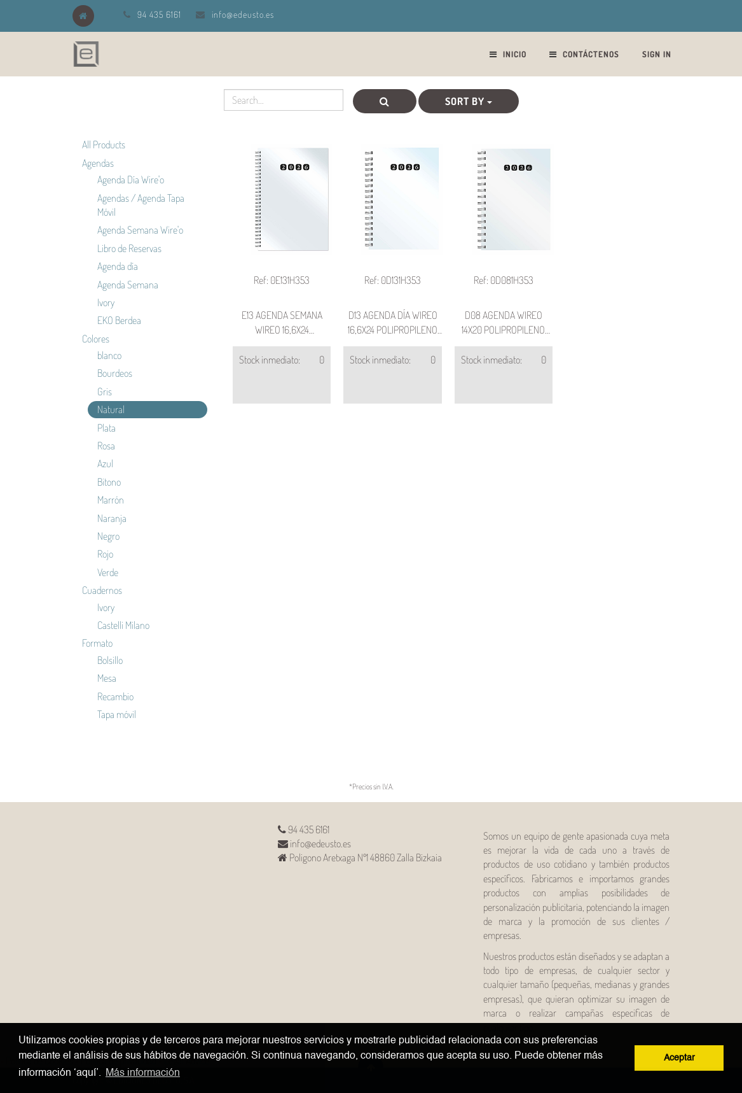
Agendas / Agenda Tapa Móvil (140, 205)
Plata (106, 427)
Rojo (105, 553)
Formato (97, 643)
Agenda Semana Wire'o (140, 229)
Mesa (106, 678)
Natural (111, 409)
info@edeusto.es (243, 14)
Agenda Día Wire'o (130, 179)
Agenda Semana (127, 284)
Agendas (98, 163)
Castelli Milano (123, 625)
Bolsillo (110, 660)
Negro (108, 536)
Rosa (106, 445)
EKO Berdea (119, 320)
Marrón (110, 499)
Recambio (115, 696)
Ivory (105, 302)
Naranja (112, 518)
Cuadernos (102, 590)
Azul (105, 463)
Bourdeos (114, 373)
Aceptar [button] (679, 1058)
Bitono (109, 482)
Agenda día (117, 266)
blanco (109, 355)
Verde (107, 572)
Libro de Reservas (129, 248)
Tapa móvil (116, 714)
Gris (104, 391)
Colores (95, 338)
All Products (103, 144)
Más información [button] (143, 1073)
